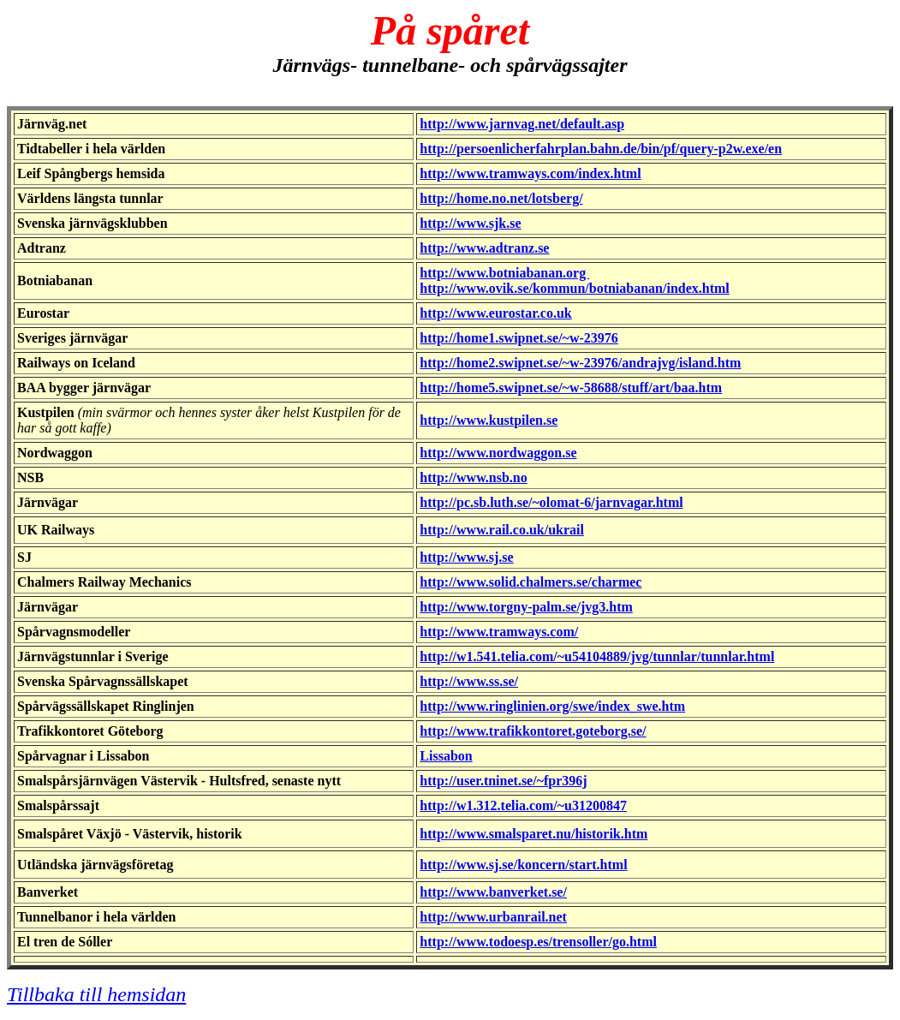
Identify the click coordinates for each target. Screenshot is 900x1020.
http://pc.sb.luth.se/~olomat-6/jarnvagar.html (551, 502)
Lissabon (446, 756)
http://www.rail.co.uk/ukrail (502, 529)
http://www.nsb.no (473, 477)
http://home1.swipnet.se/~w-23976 (518, 338)
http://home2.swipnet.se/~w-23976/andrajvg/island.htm (580, 362)
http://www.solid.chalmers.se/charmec (530, 582)
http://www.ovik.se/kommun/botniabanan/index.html (574, 288)
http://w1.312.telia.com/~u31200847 (523, 805)
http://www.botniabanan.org (504, 272)
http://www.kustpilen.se (488, 420)
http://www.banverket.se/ (493, 892)
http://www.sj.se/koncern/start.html (523, 864)
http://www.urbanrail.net (493, 917)
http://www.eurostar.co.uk (495, 313)
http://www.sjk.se (470, 223)
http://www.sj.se (466, 557)
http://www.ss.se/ (469, 681)
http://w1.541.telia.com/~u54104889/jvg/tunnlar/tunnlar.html (597, 656)
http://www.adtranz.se (484, 248)
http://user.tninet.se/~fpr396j (503, 780)
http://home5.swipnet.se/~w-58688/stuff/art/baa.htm (571, 387)
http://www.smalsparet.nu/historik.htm (533, 833)
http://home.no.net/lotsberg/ (501, 198)
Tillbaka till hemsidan (96, 994)
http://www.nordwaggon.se (498, 452)
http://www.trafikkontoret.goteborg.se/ (533, 731)
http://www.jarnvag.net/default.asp (522, 123)
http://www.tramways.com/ (499, 631)
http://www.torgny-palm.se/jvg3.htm (526, 606)
